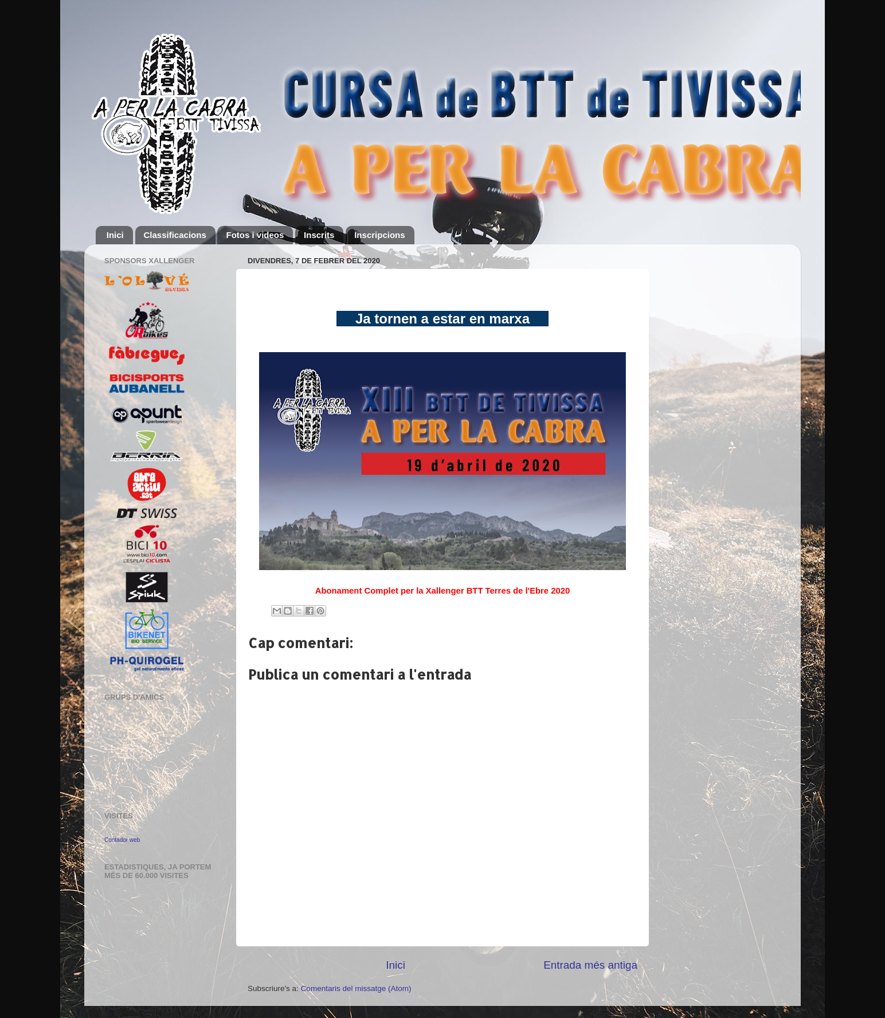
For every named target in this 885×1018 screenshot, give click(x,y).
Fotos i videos (255, 235)
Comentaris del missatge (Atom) (356, 988)
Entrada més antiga (590, 965)
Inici (115, 235)
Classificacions (175, 235)
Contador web (122, 840)
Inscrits (319, 235)
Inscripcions (379, 235)
